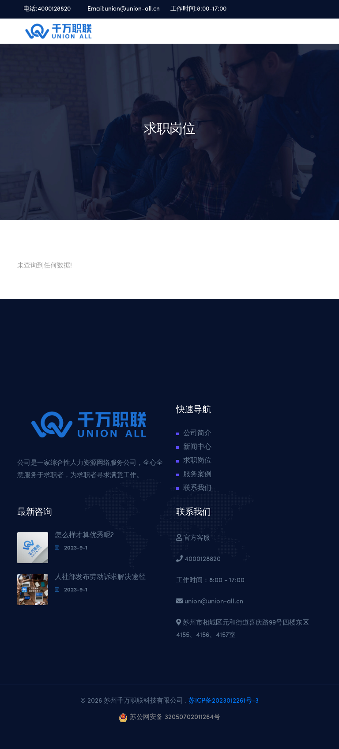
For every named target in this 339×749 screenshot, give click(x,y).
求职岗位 (197, 460)
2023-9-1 (71, 547)
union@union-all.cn (132, 9)
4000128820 (54, 9)
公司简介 (197, 433)
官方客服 (196, 538)
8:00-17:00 (211, 9)
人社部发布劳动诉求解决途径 (100, 577)
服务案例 (197, 474)
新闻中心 (197, 447)
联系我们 (197, 488)
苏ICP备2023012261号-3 (223, 701)
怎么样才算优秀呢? (84, 535)
